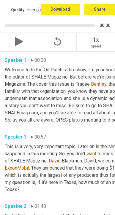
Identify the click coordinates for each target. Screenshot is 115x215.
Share (99, 9)
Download (60, 9)
